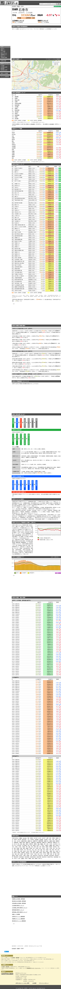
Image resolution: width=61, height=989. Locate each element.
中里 (13, 136)
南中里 (13, 139)
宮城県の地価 (3, 60)
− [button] (13, 64)
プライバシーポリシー (44, 983)
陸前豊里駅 (17, 115)
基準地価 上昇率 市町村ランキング (19, 912)
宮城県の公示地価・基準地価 (18, 898)
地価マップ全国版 (4, 73)
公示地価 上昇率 (4, 67)
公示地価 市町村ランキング (18, 905)
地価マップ (3, 50)
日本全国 (14, 6)
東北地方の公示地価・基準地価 (19, 901)
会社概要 (34, 983)
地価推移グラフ (4, 54)
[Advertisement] (5, 25)
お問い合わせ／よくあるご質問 (22, 983)
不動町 (13, 152)
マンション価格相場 (5, 76)
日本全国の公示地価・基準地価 (19, 903)
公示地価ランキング (18, 20)
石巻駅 (16, 101)
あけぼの (14, 134)
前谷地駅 (16, 118)
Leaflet (49, 89)
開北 (13, 141)
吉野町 (13, 154)
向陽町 (13, 137)
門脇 (13, 149)
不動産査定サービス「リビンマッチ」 (34, 968)
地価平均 (2, 48)
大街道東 (14, 147)
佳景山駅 (16, 111)
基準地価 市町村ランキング (18, 909)
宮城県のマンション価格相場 (18, 918)
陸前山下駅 (17, 100)
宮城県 (18, 6)
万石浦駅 (16, 106)
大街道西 (14, 146)
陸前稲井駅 (17, 105)
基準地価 (2, 68)
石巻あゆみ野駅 (18, 103)
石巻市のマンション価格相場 (18, 916)
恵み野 (13, 132)
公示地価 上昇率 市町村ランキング (19, 907)
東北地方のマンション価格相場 (19, 920)
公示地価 (2, 65)
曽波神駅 (16, 96)
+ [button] (13, 62)
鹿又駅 (16, 113)
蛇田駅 (16, 98)
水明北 (13, 142)
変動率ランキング (43, 20)
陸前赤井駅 (17, 110)
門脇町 (13, 151)
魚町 (29, 846)
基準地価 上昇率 (4, 69)
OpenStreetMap (54, 89)
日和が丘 (14, 144)
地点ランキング (4, 53)
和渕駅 (16, 116)
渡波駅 (16, 108)
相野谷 (13, 156)
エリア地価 (3, 51)
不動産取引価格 (4, 57)
